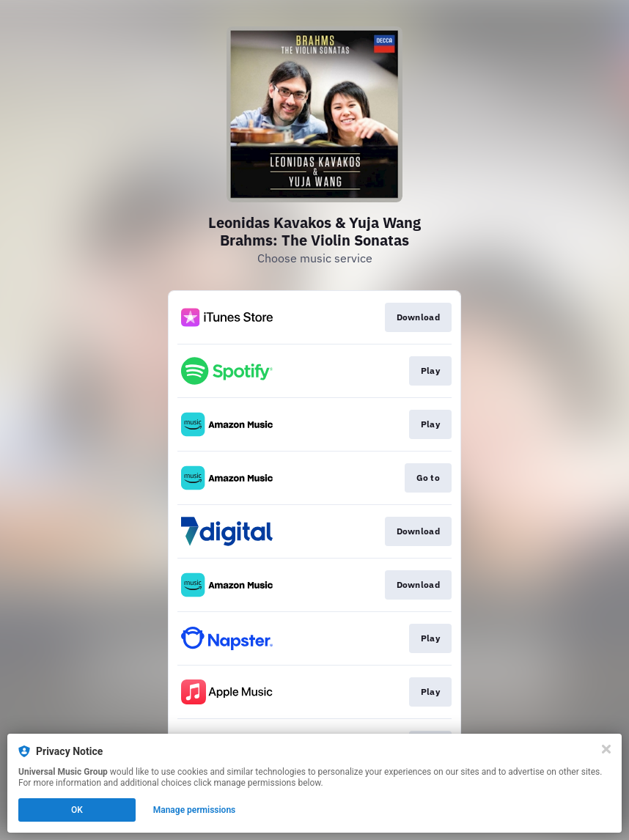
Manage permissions (194, 810)
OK (77, 810)
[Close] (606, 749)
